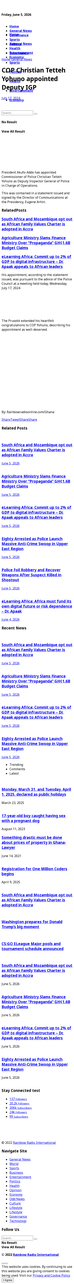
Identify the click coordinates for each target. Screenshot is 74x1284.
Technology (17, 1221)
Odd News (17, 1199)
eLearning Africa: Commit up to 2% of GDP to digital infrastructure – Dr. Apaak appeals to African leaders (36, 261)
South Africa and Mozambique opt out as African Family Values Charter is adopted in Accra (37, 223)
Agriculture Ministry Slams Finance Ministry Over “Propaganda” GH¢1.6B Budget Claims (36, 242)
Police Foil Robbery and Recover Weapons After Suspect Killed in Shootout (31, 574)
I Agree (7, 1280)
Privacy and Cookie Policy (51, 1275)
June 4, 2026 (11, 619)
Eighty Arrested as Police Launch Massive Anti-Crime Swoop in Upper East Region (35, 543)
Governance (19, 35)
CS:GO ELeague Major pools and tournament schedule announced (33, 946)
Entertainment (20, 1177)
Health (14, 1186)
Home (14, 26)
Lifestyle (15, 1208)
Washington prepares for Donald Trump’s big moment (32, 924)
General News (20, 31)
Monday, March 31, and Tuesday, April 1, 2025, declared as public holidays (36, 792)
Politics (14, 1181)
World (13, 1164)
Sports (14, 62)
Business (16, 1172)
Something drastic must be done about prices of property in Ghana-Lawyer (34, 842)
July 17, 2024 (11, 98)
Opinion (15, 1190)
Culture (15, 1203)
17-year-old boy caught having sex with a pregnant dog (34, 818)
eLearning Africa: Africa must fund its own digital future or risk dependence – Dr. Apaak (37, 606)
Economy (15, 1194)
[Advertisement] (33, 7)
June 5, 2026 (11, 463)
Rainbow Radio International (34, 1142)
